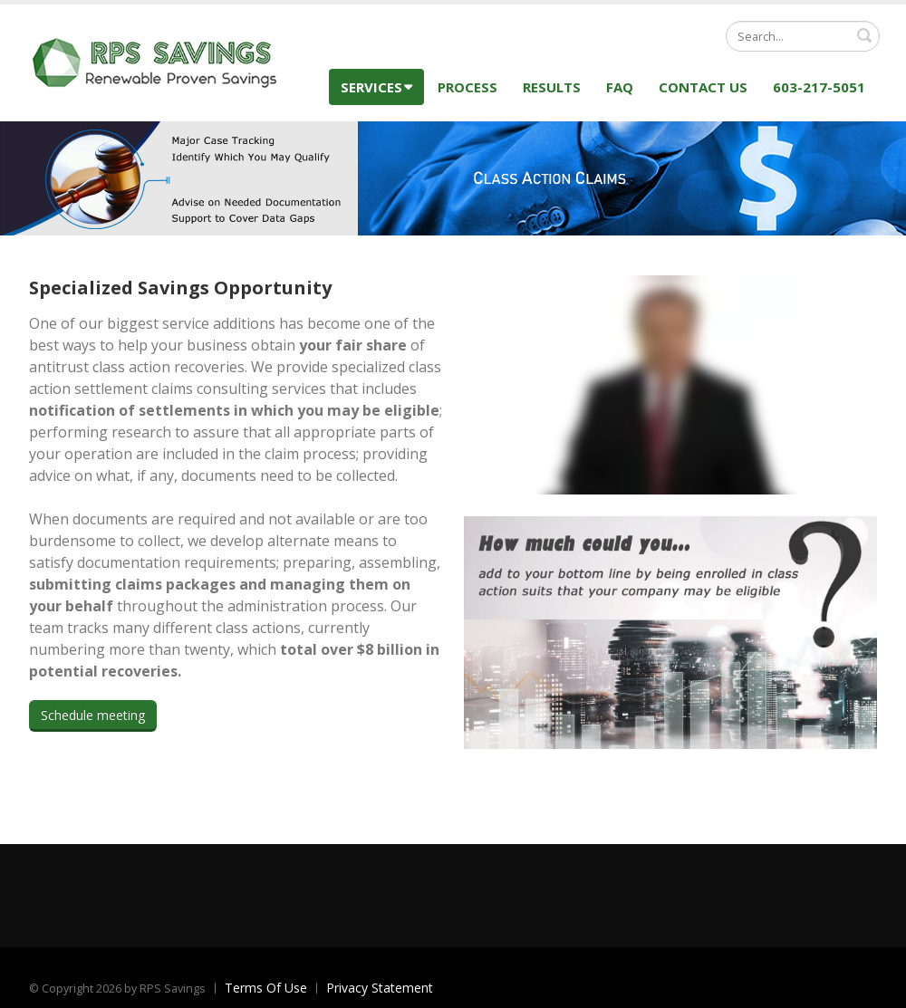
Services (376, 87)
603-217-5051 (819, 87)
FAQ (619, 87)
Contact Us (703, 87)
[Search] (803, 36)
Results (552, 87)
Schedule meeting (93, 715)
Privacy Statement (379, 987)
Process (467, 87)
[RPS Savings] (156, 61)
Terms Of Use (266, 987)
